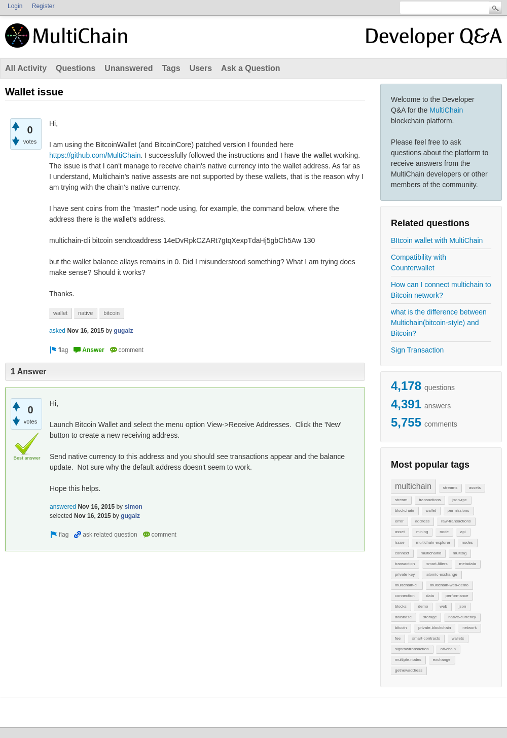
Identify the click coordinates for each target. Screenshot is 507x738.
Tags (171, 68)
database (403, 617)
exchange (442, 659)
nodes (467, 542)
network (469, 627)
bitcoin (401, 627)
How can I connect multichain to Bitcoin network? (441, 289)
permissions (458, 510)
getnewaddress (408, 670)
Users (201, 68)
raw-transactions (456, 521)
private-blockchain (434, 627)
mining (422, 532)
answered (63, 506)
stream (401, 500)
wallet (431, 510)
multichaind (431, 553)
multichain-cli (406, 585)
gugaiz (123, 330)
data (430, 595)
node (444, 532)
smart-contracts (426, 638)
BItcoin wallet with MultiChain (437, 240)
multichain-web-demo (449, 585)
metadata (467, 563)
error (399, 521)
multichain (413, 486)
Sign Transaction (417, 350)
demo (423, 606)
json (462, 606)
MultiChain (446, 110)
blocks (401, 606)
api (463, 532)
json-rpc (459, 500)
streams (450, 487)
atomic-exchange (441, 574)
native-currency (462, 617)
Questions (75, 68)
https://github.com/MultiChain (95, 155)
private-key (405, 574)
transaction (405, 563)
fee (398, 638)
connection (405, 595)
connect (402, 553)
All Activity (26, 68)
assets (475, 487)
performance (457, 595)
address (422, 521)
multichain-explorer (433, 542)
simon (133, 506)
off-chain (448, 649)
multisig (459, 553)
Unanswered (128, 68)
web (443, 606)
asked (57, 330)
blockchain (404, 510)
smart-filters (437, 563)
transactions (430, 500)
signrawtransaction (412, 649)
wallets (458, 638)
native (85, 313)
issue (400, 542)
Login (15, 6)
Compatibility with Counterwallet (418, 262)
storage (430, 617)
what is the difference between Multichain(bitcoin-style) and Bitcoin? (439, 322)
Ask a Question (250, 68)
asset (400, 532)
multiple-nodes (408, 659)
